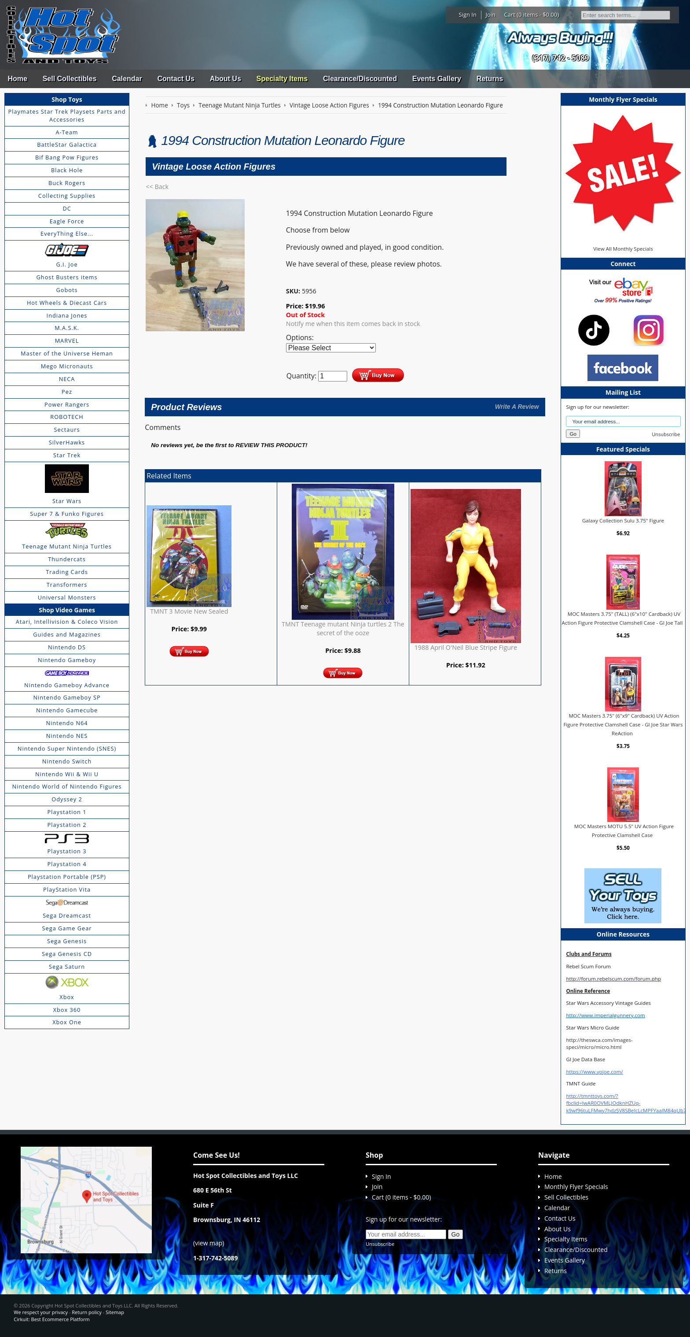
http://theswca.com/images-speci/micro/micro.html (599, 1043)
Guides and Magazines (66, 634)
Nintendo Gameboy (67, 660)
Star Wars (66, 501)
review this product (270, 445)
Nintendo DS (67, 647)
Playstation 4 (67, 864)
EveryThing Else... (66, 233)
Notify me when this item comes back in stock (353, 323)
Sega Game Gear (67, 928)
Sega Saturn (67, 966)
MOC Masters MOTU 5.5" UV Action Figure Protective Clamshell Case (624, 830)
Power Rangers (66, 404)
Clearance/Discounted (360, 78)
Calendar (127, 78)
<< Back (157, 186)
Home (17, 78)
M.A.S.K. (67, 328)
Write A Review (517, 406)
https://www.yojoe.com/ (594, 1071)
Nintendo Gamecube (67, 710)
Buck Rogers (66, 183)
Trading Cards (67, 572)
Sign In (468, 15)
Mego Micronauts (67, 366)
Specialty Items (282, 78)
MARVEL (67, 340)
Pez (67, 392)
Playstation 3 (67, 851)
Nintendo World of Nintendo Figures (66, 786)
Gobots (67, 290)
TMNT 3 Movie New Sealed (189, 611)
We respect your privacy (41, 1312)
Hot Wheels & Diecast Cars (67, 303)
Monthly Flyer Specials (576, 1186)
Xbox (66, 997)
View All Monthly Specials (623, 248)
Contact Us (175, 78)
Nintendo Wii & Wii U (67, 774)
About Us (225, 78)
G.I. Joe (66, 264)
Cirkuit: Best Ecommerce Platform (51, 1319)
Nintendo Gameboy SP (66, 697)
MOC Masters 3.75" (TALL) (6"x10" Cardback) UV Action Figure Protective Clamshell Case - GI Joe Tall (622, 618)
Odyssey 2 (66, 799)
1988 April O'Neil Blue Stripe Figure (466, 647)
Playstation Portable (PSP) (67, 877)
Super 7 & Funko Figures (66, 514)
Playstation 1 (67, 812)
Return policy (86, 1312)
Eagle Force (67, 221)
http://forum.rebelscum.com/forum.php (613, 978)
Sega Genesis (67, 941)
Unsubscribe (666, 434)
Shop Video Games (67, 610)
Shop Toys (66, 99)
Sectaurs (67, 429)
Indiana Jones (67, 315)
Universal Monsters (67, 597)
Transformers (67, 585)
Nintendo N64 (67, 723)
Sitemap (115, 1312)
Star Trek (67, 455)
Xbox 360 (67, 1010)
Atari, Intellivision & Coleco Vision (67, 622)
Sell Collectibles (70, 78)
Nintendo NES (67, 736)
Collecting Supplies (66, 196)
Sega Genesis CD (67, 954)
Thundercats (66, 559)
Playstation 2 (67, 825)
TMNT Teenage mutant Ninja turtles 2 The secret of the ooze (343, 628)
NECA (67, 379)
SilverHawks (67, 442)
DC (66, 208)
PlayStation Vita (67, 889)
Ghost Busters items (67, 277)
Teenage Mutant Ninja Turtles (67, 546)
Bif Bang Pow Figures (67, 157)
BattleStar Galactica (67, 144)
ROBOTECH (66, 417)
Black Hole (67, 170)
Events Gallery (436, 78)
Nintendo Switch (67, 761)
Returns (490, 78)
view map (208, 1243)
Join (490, 15)
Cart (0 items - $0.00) (531, 15)
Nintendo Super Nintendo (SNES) (67, 748)
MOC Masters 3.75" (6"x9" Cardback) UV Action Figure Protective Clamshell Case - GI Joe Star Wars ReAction (623, 724)
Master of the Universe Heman (67, 353)
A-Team (66, 132)
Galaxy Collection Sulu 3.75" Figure (623, 520)
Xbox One (66, 1022)
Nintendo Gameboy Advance (67, 685)
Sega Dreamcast (67, 915)
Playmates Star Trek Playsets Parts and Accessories (67, 115)
